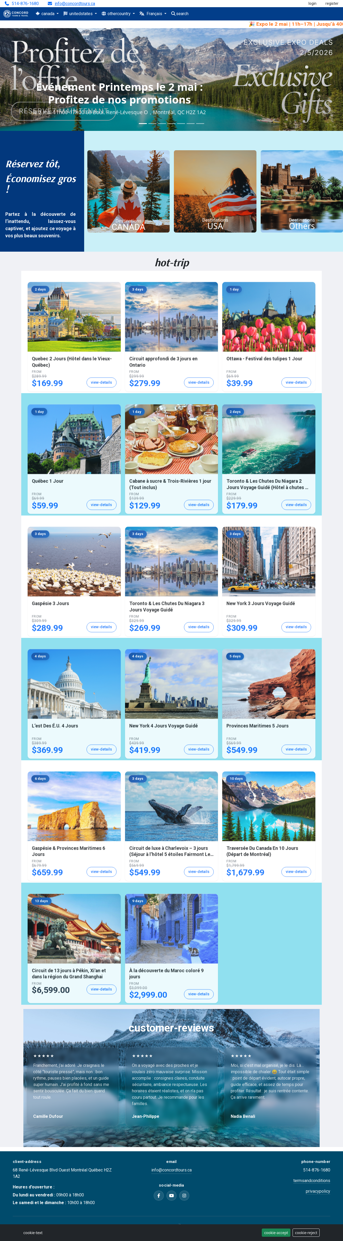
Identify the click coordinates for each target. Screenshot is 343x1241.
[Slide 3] (162, 124)
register (331, 3)
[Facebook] (159, 1196)
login (312, 3)
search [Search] (179, 13)
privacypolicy (318, 1191)
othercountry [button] (116, 13)
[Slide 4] (171, 124)
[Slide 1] (143, 124)
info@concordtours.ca (75, 3)
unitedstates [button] (78, 13)
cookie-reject (306, 1232)
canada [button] (45, 13)
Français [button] (151, 13)
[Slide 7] (200, 124)
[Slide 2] (152, 124)
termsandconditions (311, 1180)
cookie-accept (276, 1232)
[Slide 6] (191, 124)
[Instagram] (184, 1196)
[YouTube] (171, 1196)
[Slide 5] (181, 124)
